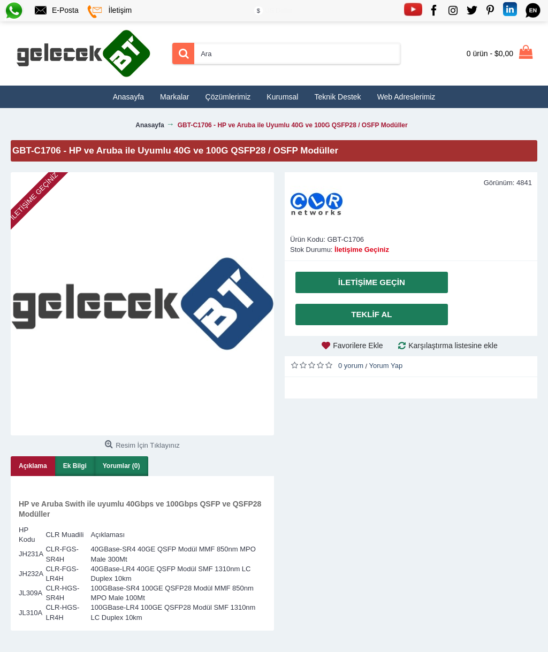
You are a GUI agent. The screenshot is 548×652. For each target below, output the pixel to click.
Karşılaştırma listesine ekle (453, 345)
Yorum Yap (386, 366)
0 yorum (350, 366)
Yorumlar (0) (121, 466)
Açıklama (33, 466)
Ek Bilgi (75, 466)
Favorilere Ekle (358, 345)
